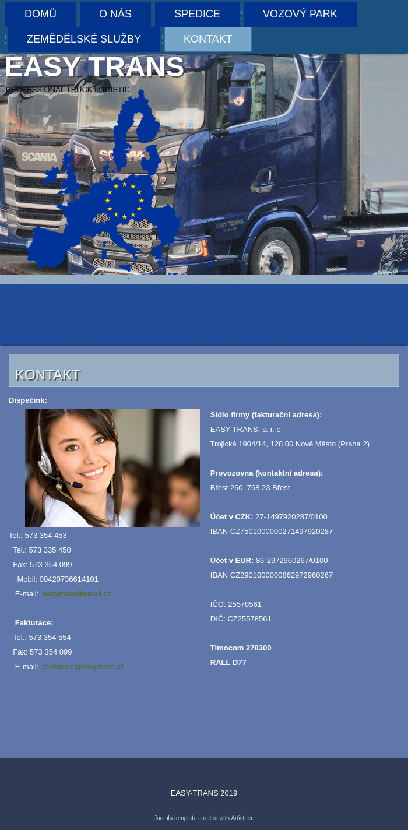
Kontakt (208, 39)
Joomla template (175, 818)
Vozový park (300, 14)
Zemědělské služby (84, 39)
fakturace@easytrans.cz (84, 666)
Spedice (197, 14)
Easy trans (95, 66)
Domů (40, 14)
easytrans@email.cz (77, 593)
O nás (115, 14)
